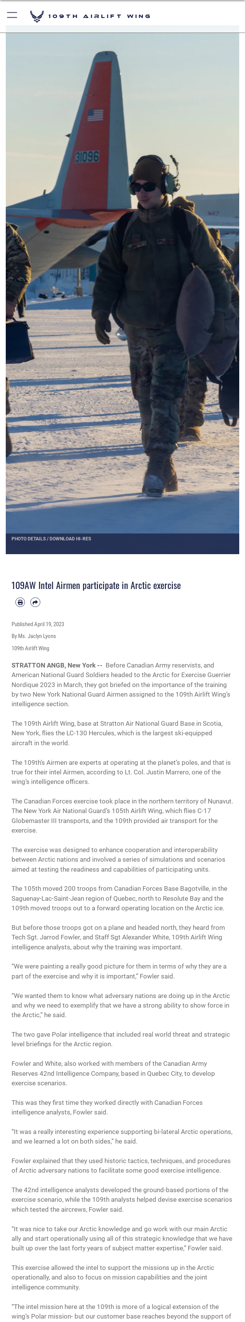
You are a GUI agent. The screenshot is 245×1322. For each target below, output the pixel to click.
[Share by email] (35, 602)
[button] (12, 16)
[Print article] (20, 602)
